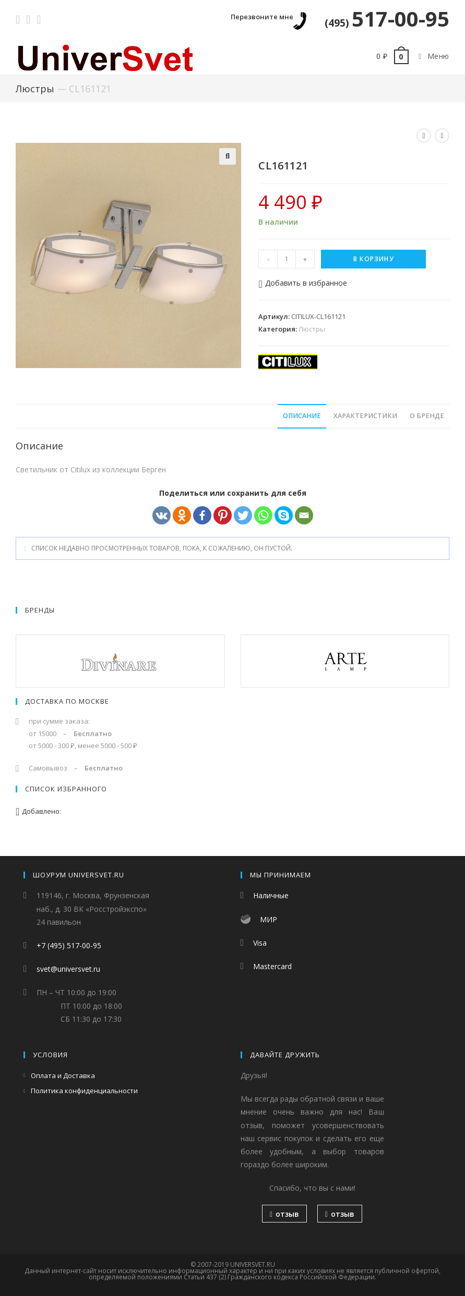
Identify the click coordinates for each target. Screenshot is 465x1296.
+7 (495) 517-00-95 (69, 945)
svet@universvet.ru (68, 969)
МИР (268, 919)
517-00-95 (387, 18)
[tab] (302, 416)
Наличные (271, 895)
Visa (260, 943)
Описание (302, 415)
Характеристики (365, 415)
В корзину (373, 258)
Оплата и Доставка (63, 1075)
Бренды (40, 610)
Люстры (35, 88)
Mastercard (272, 966)
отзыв (284, 1214)
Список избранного (66, 788)
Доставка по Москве (67, 701)
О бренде (427, 415)
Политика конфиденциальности (84, 1090)
